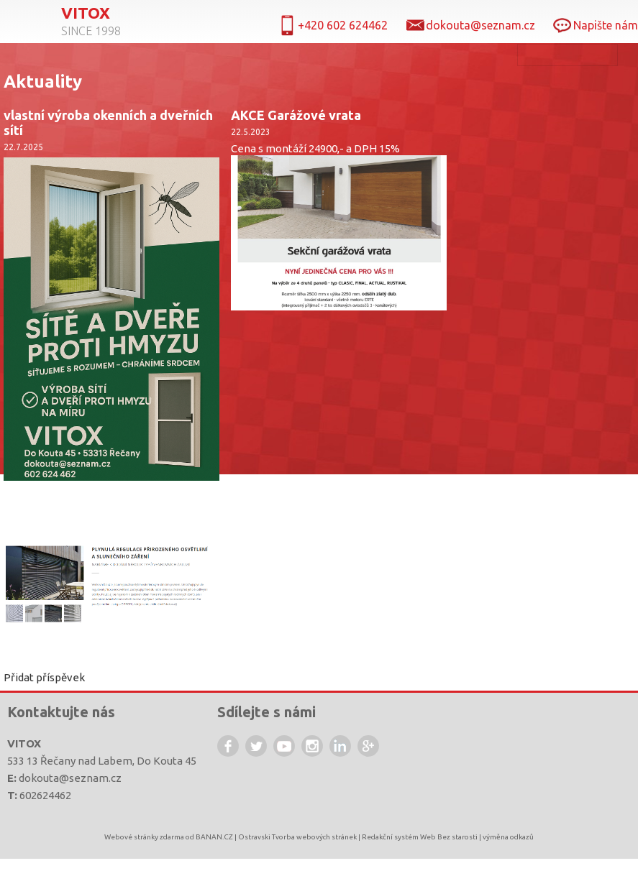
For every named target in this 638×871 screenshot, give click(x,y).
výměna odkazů (508, 837)
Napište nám (605, 25)
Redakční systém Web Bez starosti (420, 837)
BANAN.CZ (214, 837)
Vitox (85, 13)
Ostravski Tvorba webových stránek (297, 837)
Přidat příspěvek (44, 677)
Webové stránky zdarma (144, 837)
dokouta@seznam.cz (70, 778)
